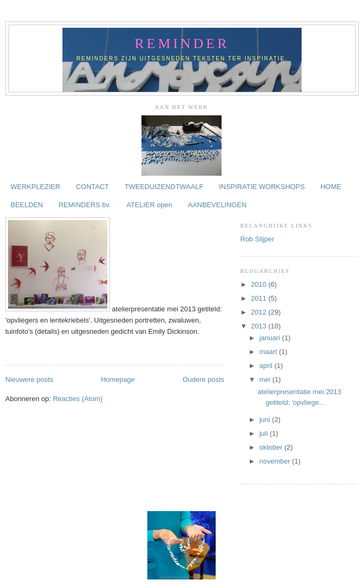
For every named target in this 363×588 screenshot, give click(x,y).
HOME (330, 187)
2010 (260, 284)
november (275, 461)
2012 (260, 312)
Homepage (118, 379)
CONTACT (92, 187)
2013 (260, 326)
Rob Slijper (257, 239)
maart (269, 352)
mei (266, 379)
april (266, 366)
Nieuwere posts (29, 379)
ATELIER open (149, 205)
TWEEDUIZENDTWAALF (163, 187)
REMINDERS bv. (85, 205)
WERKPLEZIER (35, 187)
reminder (182, 43)
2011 (260, 298)
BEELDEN (27, 205)
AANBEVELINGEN (217, 205)
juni (265, 419)
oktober (272, 447)
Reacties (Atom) (77, 399)
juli (264, 433)
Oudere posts (203, 379)
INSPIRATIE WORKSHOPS (262, 187)
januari (270, 338)
